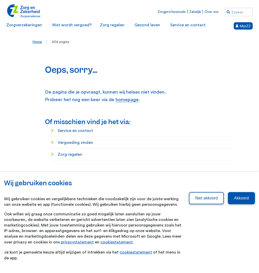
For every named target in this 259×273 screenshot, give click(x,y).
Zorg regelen (70, 154)
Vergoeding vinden (75, 143)
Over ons (212, 11)
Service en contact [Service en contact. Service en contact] (75, 131)
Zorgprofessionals (172, 11)
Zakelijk (195, 11)
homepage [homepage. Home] (127, 99)
